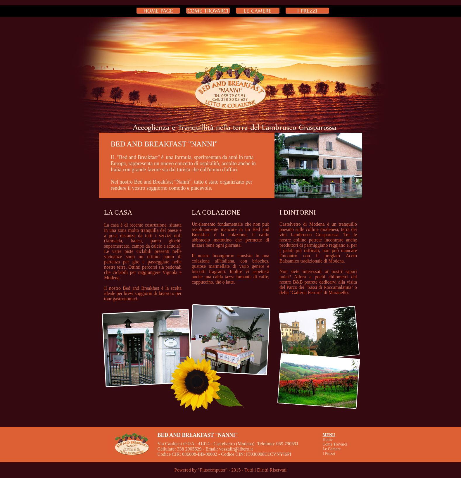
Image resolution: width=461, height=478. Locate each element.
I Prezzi (329, 453)
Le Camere (332, 449)
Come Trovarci (335, 444)
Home (328, 439)
